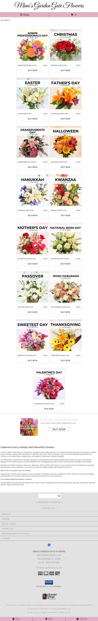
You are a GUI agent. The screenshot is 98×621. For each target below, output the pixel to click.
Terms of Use (64, 612)
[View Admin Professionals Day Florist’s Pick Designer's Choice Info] (32, 45)
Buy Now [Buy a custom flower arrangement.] (59, 429)
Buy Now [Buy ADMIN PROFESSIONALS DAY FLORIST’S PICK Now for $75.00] (32, 70)
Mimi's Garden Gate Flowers (49, 6)
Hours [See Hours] (82, 619)
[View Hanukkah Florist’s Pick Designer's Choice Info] (32, 190)
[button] (49, 582)
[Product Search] (49, 496)
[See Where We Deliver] (49, 508)
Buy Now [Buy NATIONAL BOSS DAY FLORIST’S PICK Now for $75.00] (65, 263)
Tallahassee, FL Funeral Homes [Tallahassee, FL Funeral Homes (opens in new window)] (19, 605)
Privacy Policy (34, 612)
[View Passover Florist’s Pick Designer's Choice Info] (32, 287)
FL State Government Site (60, 609)
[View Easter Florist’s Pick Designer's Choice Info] (32, 93)
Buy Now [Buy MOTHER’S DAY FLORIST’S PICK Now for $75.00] (32, 263)
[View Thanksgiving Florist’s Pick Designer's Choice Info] (65, 335)
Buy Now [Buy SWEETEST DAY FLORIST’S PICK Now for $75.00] (32, 360)
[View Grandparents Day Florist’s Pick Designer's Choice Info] (32, 142)
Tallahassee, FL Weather (37, 609)
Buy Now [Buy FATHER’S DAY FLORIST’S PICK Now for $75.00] (65, 118)
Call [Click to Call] (16, 619)
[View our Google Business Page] (49, 546)
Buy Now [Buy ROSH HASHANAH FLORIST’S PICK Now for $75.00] (65, 312)
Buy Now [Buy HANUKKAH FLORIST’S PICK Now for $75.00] (32, 215)
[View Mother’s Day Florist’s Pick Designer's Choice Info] (32, 238)
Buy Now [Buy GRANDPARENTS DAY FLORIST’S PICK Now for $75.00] (32, 167)
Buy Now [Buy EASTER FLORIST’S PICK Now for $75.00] (32, 118)
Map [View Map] (49, 619)
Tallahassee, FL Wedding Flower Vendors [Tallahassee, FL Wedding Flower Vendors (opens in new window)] (74, 605)
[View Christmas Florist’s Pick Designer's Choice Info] (65, 45)
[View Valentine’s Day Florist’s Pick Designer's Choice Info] (49, 383)
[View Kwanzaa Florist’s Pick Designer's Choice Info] (65, 190)
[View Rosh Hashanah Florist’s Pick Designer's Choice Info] (65, 287)
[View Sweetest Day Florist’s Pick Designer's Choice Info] (32, 335)
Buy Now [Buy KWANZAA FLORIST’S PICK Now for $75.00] (65, 215)
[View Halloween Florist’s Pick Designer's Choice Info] (65, 142)
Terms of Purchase (50, 612)
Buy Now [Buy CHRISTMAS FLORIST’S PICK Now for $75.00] (65, 70)
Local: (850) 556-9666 (49, 562)
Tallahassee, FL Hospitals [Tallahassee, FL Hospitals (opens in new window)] (45, 605)
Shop (24, 14)
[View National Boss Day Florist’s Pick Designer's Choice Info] (65, 238)
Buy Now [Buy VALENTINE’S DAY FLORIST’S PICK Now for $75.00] (49, 408)
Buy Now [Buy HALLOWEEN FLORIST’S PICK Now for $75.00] (65, 167)
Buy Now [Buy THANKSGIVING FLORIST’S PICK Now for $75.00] (65, 360)
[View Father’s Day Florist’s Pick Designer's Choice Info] (65, 93)
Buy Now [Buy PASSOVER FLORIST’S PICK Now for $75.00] (32, 312)
